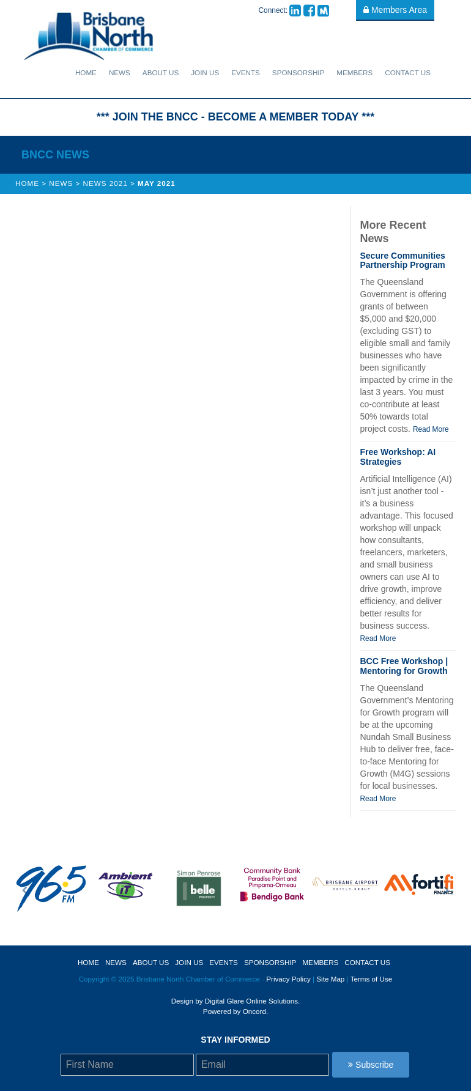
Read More (431, 429)
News (119, 72)
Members (354, 72)
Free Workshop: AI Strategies (398, 456)
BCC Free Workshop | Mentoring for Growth (404, 665)
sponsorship (298, 72)
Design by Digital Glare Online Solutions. (235, 1001)
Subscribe (370, 1065)
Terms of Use (371, 979)
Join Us (205, 72)
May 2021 (157, 183)
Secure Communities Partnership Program (402, 260)
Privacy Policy (288, 979)
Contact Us (408, 72)
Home (86, 72)
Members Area (395, 10)
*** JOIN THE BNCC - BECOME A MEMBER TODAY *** (235, 117)
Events (245, 72)
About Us (161, 72)
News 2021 (105, 183)
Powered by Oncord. (235, 1011)
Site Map (330, 979)
